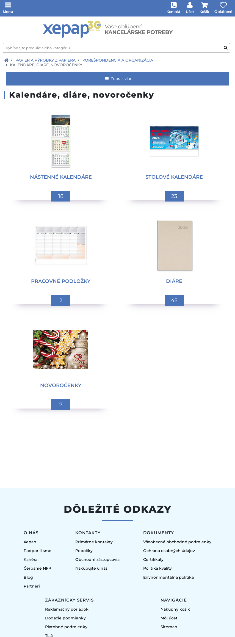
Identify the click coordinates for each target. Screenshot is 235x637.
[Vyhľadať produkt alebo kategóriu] (225, 48)
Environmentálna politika (168, 577)
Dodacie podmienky (65, 618)
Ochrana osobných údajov (169, 550)
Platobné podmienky (66, 626)
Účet (190, 11)
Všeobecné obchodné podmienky (177, 541)
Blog (28, 577)
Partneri (32, 586)
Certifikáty (153, 559)
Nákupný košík (175, 609)
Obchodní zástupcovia (97, 559)
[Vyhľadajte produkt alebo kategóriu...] (116, 48)
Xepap (30, 541)
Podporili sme (37, 550)
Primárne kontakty (94, 541)
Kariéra (30, 559)
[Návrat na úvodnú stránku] (6, 60)
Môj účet (169, 618)
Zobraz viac (118, 78)
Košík (204, 11)
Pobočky (84, 550)
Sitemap (169, 626)
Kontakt (173, 11)
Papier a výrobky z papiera (45, 60)
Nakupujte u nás (91, 568)
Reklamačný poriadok (67, 609)
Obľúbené (223, 11)
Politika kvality (157, 568)
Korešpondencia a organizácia (117, 60)
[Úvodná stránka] (117, 30)
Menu (8, 11)
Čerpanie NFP (37, 568)
